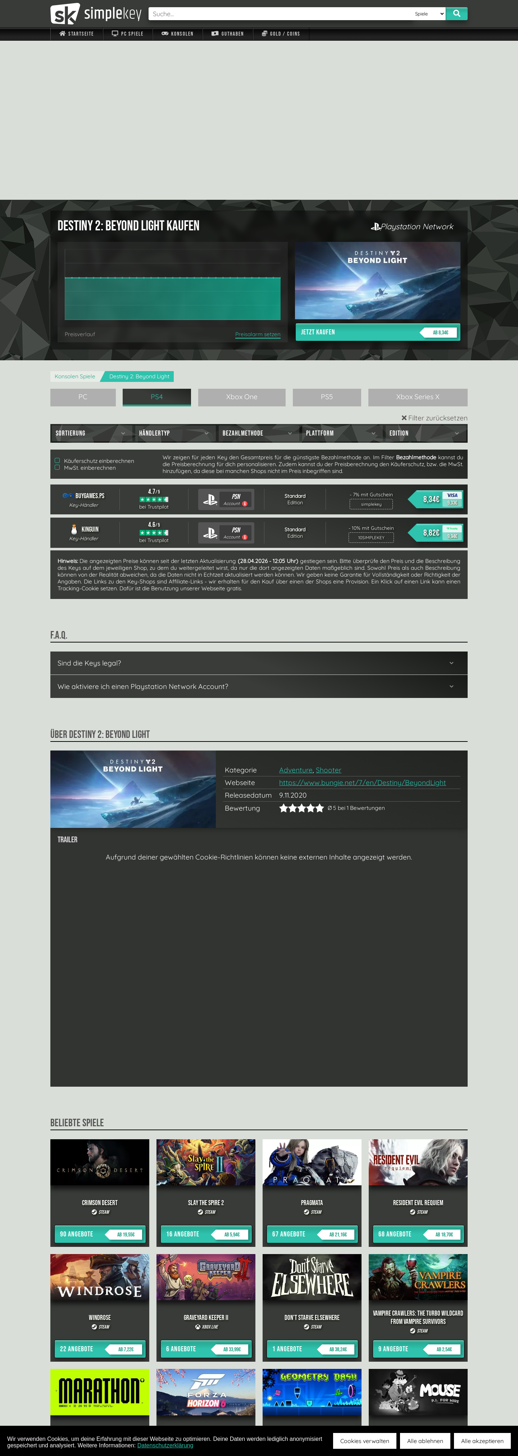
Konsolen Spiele (75, 217)
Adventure (296, 611)
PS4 (157, 237)
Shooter (328, 611)
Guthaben (228, 34)
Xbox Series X (418, 237)
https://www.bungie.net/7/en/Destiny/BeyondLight (362, 623)
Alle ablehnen (425, 1440)
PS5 (327, 237)
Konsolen (178, 34)
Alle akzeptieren (482, 1440)
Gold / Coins (281, 34)
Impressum (81, 1409)
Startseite (76, 34)
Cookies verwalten (364, 1440)
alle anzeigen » (259, 1330)
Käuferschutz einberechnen (94, 301)
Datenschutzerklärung (165, 1445)
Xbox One (242, 237)
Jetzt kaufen (379, 173)
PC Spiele (127, 34)
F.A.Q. (213, 1409)
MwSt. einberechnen (85, 308)
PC (82, 237)
